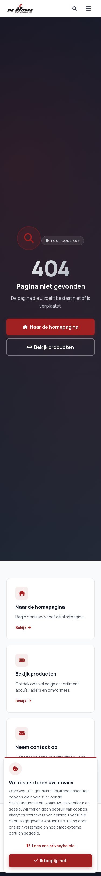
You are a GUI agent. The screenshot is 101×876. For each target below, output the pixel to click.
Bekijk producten (50, 347)
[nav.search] (75, 9)
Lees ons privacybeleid (50, 845)
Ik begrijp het (50, 861)
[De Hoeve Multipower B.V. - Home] (20, 8)
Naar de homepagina (50, 327)
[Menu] (89, 9)
